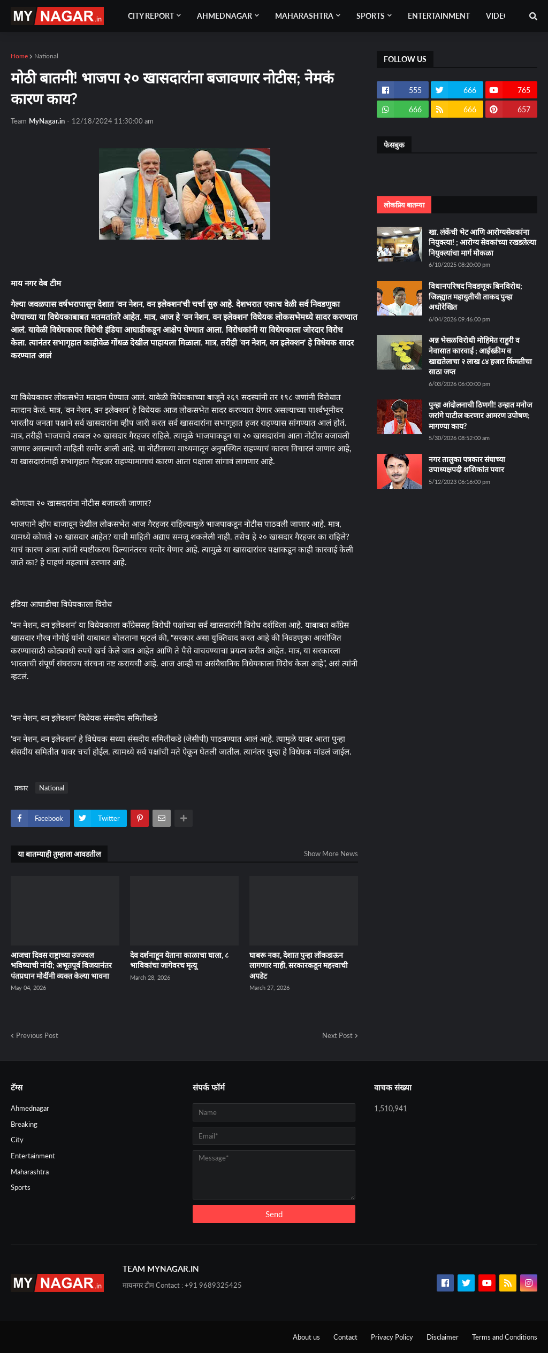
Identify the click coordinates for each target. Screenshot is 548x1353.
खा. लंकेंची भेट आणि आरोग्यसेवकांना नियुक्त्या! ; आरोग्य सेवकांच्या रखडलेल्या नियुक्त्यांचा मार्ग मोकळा (482, 242)
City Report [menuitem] (151, 15)
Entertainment (33, 1155)
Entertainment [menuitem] (439, 15)
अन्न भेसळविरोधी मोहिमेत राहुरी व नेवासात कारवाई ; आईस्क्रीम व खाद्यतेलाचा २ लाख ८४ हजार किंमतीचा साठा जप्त (480, 355)
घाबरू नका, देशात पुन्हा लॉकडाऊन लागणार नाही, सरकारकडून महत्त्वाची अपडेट (298, 965)
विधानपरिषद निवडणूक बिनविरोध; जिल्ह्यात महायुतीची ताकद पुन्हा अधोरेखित (475, 296)
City (17, 1139)
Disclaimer (443, 1337)
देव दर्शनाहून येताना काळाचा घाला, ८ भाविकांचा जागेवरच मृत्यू (179, 960)
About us (306, 1337)
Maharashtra (30, 1171)
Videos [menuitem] (500, 15)
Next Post (337, 1035)
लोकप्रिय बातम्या (404, 205)
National (46, 56)
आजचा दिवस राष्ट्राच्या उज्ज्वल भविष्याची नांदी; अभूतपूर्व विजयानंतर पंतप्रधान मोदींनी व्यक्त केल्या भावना (61, 965)
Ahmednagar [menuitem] (224, 15)
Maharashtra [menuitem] (304, 15)
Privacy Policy (392, 1337)
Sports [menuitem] (370, 15)
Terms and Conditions (504, 1337)
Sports (21, 1187)
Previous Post (37, 1035)
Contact (345, 1337)
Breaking (24, 1124)
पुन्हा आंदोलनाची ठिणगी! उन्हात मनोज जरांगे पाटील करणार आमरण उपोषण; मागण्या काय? (480, 415)
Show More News (331, 853)
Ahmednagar (30, 1108)
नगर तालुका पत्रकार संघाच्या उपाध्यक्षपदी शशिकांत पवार (467, 464)
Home (19, 56)
